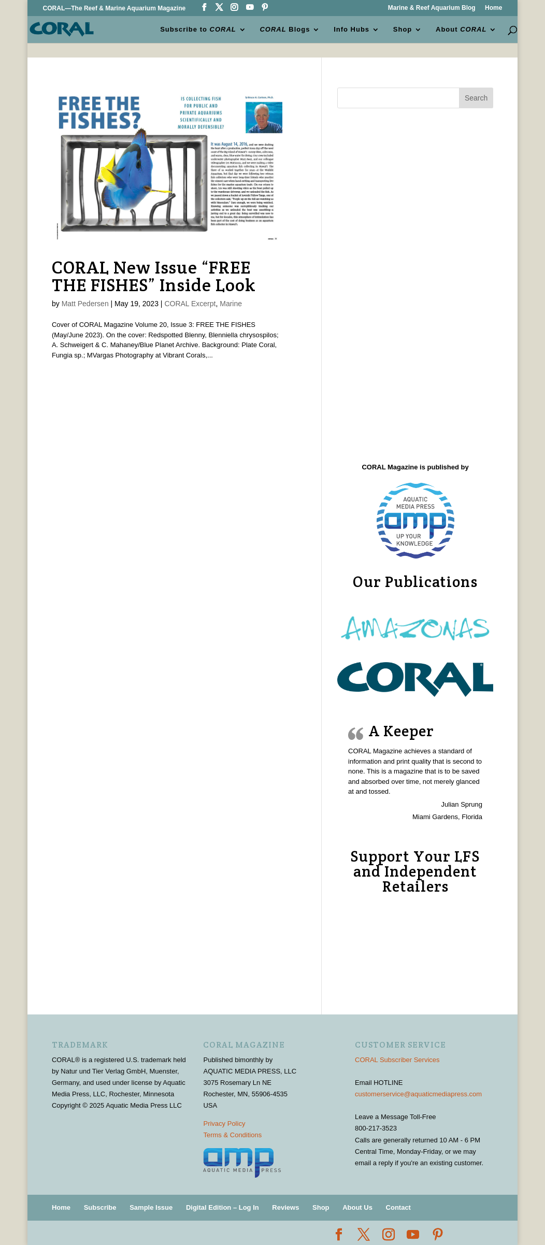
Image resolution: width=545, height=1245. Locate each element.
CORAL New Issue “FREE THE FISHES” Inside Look (154, 276)
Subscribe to (199, 29)
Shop (402, 29)
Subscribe (100, 1207)
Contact (398, 1207)
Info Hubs (351, 29)
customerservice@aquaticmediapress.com (418, 1094)
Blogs (285, 29)
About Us (357, 1207)
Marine (231, 303)
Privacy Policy (224, 1123)
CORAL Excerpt (190, 303)
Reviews (285, 1207)
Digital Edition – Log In (222, 1207)
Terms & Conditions (232, 1135)
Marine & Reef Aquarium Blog (432, 8)
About (461, 29)
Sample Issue (151, 1207)
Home (493, 8)
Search (476, 98)
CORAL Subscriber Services (397, 1060)
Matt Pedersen (85, 303)
